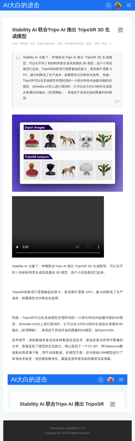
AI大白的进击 (21, 5)
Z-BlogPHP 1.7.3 (75, 428)
